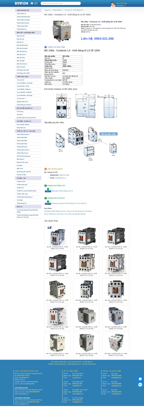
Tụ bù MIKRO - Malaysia (23, 89)
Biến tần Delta (21, 57)
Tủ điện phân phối (22, 184)
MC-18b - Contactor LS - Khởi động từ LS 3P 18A (57, 301)
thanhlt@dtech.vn (24, 394)
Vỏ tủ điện (20, 200)
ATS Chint (19, 114)
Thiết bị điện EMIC (22, 140)
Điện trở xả (20, 168)
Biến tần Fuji (20, 39)
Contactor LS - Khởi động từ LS (74, 10)
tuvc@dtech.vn (76, 377)
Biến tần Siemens (22, 51)
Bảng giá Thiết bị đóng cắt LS (62, 191)
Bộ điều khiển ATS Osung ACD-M (26, 117)
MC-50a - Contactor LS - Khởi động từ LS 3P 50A (87, 328)
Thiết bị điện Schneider (23, 20)
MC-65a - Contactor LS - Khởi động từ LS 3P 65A (116, 328)
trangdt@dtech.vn (117, 377)
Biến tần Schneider (22, 48)
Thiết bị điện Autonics (23, 150)
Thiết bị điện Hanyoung (23, 156)
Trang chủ (47, 10)
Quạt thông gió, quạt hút (24, 171)
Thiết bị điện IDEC (22, 137)
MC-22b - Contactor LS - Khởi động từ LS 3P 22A (87, 301)
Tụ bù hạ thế (20, 80)
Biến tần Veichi (21, 67)
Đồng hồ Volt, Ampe (22, 162)
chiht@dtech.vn (60, 178)
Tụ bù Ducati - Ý (21, 98)
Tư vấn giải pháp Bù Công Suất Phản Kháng (27, 211)
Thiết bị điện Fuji (21, 29)
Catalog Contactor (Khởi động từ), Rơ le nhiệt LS (69, 203)
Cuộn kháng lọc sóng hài (24, 104)
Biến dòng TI (20, 159)
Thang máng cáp (21, 203)
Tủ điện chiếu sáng (22, 194)
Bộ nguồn (19, 165)
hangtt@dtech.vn (77, 402)
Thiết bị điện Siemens (23, 134)
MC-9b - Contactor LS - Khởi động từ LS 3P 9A (86, 274)
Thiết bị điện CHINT (22, 26)
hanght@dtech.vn (117, 386)
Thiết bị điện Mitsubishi (23, 16)
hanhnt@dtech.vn (117, 394)
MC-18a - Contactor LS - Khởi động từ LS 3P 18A (57, 274)
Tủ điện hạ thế (21, 181)
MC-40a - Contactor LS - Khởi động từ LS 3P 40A (57, 328)
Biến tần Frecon (21, 54)
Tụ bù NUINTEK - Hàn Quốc (24, 95)
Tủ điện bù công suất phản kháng (26, 191)
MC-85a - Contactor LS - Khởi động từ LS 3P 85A (87, 354)
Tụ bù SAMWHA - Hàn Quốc (25, 83)
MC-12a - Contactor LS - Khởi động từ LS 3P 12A (116, 247)
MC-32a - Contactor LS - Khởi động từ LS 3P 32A (116, 301)
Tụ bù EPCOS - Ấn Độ (23, 86)
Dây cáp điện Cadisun (23, 124)
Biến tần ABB (20, 60)
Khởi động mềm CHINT (23, 73)
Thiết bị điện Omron (22, 153)
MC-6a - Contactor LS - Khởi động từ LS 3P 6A (57, 247)
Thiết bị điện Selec (22, 147)
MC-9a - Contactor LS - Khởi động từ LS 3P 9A (86, 247)
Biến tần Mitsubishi (22, 45)
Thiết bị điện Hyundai (23, 23)
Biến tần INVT (21, 36)
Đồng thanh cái (21, 127)
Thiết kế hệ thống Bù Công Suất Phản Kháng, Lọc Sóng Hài (27, 216)
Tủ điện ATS (20, 187)
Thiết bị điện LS (57, 10)
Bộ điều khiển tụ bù (22, 101)
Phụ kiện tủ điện (21, 174)
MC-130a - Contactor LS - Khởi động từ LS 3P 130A (116, 354)
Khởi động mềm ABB (23, 70)
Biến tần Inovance (22, 64)
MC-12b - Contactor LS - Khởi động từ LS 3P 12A (116, 274)
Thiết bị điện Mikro (22, 143)
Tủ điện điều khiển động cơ (24, 197)
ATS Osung (20, 111)
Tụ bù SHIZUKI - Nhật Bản (24, 92)
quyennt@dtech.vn (77, 394)
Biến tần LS (20, 42)
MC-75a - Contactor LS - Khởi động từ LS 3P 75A (57, 354)
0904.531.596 (64, 175)
